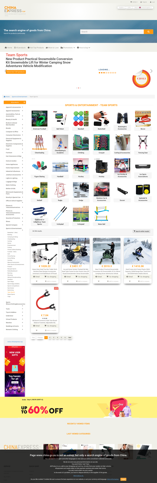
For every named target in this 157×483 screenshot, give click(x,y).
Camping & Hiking (13, 237)
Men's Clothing (11, 185)
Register (144, 2)
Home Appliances (12, 164)
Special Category (11, 225)
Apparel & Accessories (13, 107)
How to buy (83, 48)
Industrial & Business (13, 171)
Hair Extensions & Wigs (13, 156)
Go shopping (50, 277)
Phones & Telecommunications (13, 206)
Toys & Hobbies (11, 312)
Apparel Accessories (13, 111)
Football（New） (12, 251)
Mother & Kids (10, 188)
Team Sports (11, 292)
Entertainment (12, 245)
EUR (129, 7)
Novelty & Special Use (13, 197)
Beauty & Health (11, 119)
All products (20, 48)
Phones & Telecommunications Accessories (13, 212)
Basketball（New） (13, 232)
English (121, 7)
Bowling (10, 234)
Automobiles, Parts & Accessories (13, 115)
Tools (8, 309)
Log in (152, 2)
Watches (9, 322)
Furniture (9, 152)
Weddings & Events (12, 326)
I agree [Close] (123, 479)
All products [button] (15, 102)
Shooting (10, 275)
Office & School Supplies (14, 201)
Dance (9, 243)
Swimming (11, 290)
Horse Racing (11, 256)
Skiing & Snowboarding (14, 277)
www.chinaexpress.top (15, 342)
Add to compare (50, 281)
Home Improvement (12, 168)
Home (8, 48)
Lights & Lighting (11, 178)
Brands (8, 128)
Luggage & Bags (11, 181)
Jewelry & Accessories (13, 175)
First (33, 336)
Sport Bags (11, 281)
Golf (9, 254)
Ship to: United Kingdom (143, 7)
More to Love (52, 48)
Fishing (10, 247)
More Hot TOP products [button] (16, 72)
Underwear (9, 316)
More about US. (78, 476)
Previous (40, 336)
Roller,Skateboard (12, 271)
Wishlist (134, 2)
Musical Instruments (13, 262)
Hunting (10, 260)
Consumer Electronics (13, 135)
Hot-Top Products (36, 48)
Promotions (68, 48)
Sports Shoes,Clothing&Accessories (15, 303)
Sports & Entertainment (19, 96)
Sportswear (11, 288)
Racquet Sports (12, 269)
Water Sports (11, 294)
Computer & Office (12, 132)
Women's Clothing (12, 329)
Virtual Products (11, 319)
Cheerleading (11, 239)
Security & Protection (13, 218)
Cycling (10, 241)
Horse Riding (11, 258)
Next (70, 336)
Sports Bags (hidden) (13, 284)
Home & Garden (11, 161)
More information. (113, 479)
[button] (151, 71)
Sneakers (10, 279)
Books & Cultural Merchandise (11, 124)
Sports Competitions (13, 286)
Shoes (8, 221)
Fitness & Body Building (14, 249)
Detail (36, 277)
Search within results (141, 231)
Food (7, 149)
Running (10, 273)
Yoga (9, 296)
